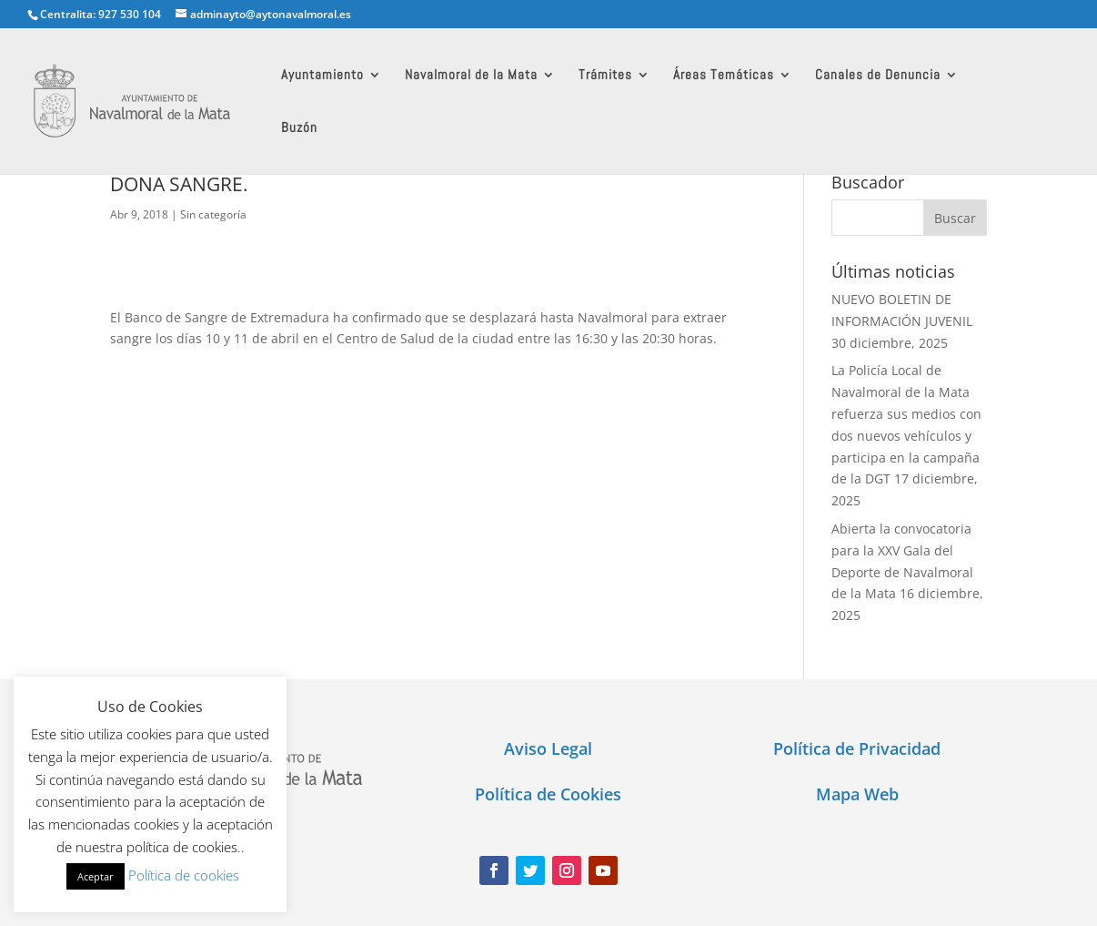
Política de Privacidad (857, 748)
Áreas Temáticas (723, 75)
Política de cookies (183, 875)
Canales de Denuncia (878, 75)
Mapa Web (857, 794)
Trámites (605, 75)
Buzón (299, 128)
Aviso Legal (548, 748)
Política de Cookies (548, 794)
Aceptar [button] (95, 876)
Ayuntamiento (322, 75)
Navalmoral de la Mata (471, 75)
